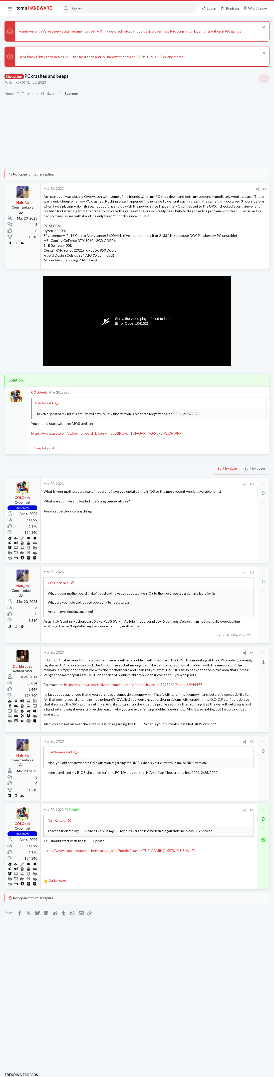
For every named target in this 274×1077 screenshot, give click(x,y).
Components (212, 563)
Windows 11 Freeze (226, 675)
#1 (184, 189)
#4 (171, 684)
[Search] (127, 8)
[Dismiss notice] (262, 28)
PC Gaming (211, 351)
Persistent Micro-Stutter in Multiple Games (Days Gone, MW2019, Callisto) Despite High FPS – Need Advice (235, 627)
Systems (209, 375)
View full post (45, 470)
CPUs (207, 467)
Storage (208, 665)
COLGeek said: (59, 604)
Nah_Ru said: (45, 423)
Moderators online (212, 722)
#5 (171, 807)
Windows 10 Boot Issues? (231, 516)
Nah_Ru (14, 82)
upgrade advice (225, 361)
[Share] (176, 189)
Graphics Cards (214, 443)
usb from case (221, 553)
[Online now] (23, 514)
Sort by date (146, 490)
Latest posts (206, 543)
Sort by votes (174, 490)
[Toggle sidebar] (263, 79)
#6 (171, 875)
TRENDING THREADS (210, 322)
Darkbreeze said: (60, 818)
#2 (171, 506)
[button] (10, 8)
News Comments (215, 414)
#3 (171, 594)
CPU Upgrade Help (225, 453)
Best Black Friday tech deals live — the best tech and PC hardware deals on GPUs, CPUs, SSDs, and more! (101, 57)
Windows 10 (212, 530)
